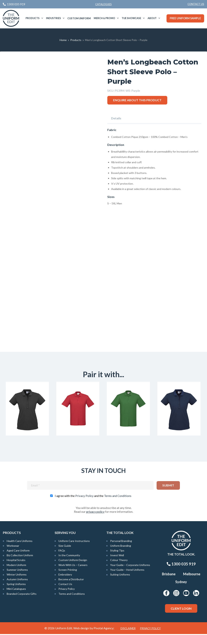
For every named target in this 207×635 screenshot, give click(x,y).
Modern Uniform (16, 565)
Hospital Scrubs (16, 561)
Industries (53, 18)
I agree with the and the (93, 496)
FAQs (61, 551)
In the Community (69, 556)
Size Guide (64, 546)
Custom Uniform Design (72, 561)
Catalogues (103, 4)
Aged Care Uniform (18, 551)
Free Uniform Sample (185, 18)
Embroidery (65, 575)
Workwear (13, 546)
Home (63, 40)
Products (33, 18)
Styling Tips (117, 551)
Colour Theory (119, 561)
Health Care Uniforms (19, 541)
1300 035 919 (181, 565)
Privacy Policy (84, 496)
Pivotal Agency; (104, 629)
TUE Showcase (131, 18)
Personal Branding (121, 541)
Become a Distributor (71, 580)
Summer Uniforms (17, 570)
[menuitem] (196, 4)
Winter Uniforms (17, 575)
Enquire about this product (137, 100)
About (152, 18)
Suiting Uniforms (120, 575)
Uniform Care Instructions (74, 541)
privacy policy (95, 512)
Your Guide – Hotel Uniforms (127, 570)
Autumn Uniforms (17, 580)
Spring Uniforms (16, 585)
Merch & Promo (104, 18)
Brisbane (168, 575)
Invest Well (117, 556)
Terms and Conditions (117, 496)
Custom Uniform (79, 18)
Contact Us (196, 4)
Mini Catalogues (16, 589)
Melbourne (191, 575)
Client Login (181, 609)
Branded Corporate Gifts (21, 594)
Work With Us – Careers (72, 565)
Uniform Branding (120, 546)
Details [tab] (116, 118)
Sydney (181, 583)
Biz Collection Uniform (20, 556)
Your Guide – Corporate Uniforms (130, 565)
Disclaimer (128, 629)
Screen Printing (67, 570)
